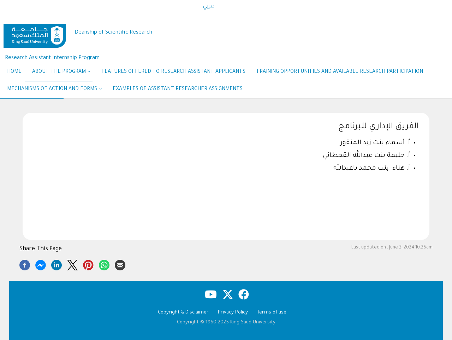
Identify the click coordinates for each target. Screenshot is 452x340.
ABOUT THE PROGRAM (61, 72)
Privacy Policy (233, 312)
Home (14, 72)
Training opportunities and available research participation (339, 72)
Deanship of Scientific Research (113, 33)
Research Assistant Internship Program (52, 58)
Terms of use (271, 312)
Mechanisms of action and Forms (54, 90)
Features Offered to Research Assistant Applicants (173, 72)
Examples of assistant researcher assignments (178, 89)
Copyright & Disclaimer (183, 312)
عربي (208, 7)
